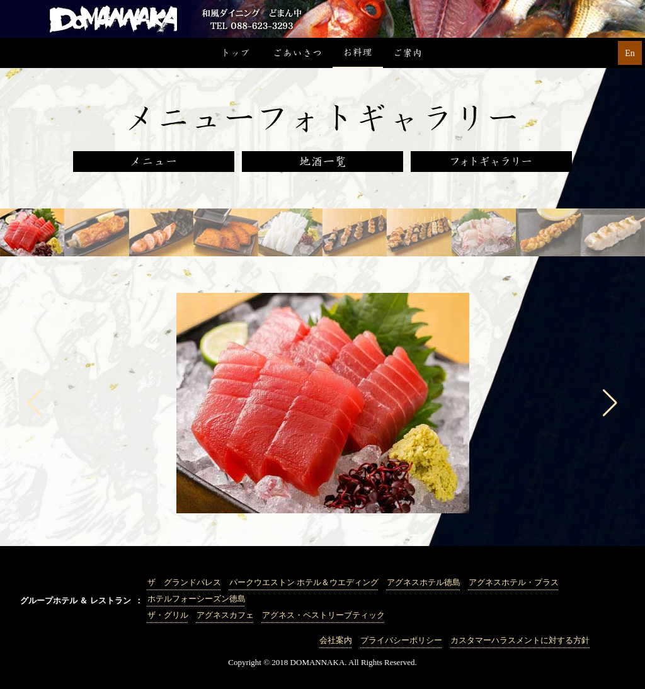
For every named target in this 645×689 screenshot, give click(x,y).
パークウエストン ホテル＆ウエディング (304, 582)
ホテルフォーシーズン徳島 (196, 598)
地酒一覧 (322, 161)
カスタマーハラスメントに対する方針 (520, 640)
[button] (34, 403)
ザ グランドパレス (184, 582)
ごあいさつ (297, 53)
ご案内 (408, 53)
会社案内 (335, 640)
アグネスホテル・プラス (514, 582)
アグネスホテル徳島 (423, 582)
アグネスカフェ (225, 615)
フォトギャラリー (491, 161)
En (630, 53)
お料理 (358, 53)
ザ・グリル (167, 615)
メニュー (153, 161)
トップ (237, 53)
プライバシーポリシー (401, 640)
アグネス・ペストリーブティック (323, 615)
